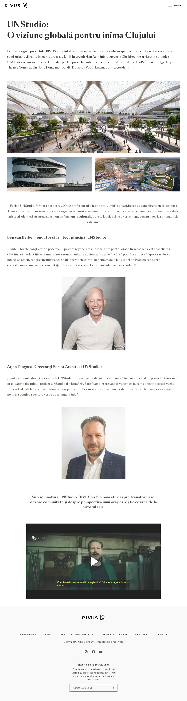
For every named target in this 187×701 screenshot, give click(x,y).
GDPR (47, 634)
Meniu (175, 5)
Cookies (141, 634)
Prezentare (28, 634)
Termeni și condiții (114, 634)
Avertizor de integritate (76, 634)
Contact (161, 634)
